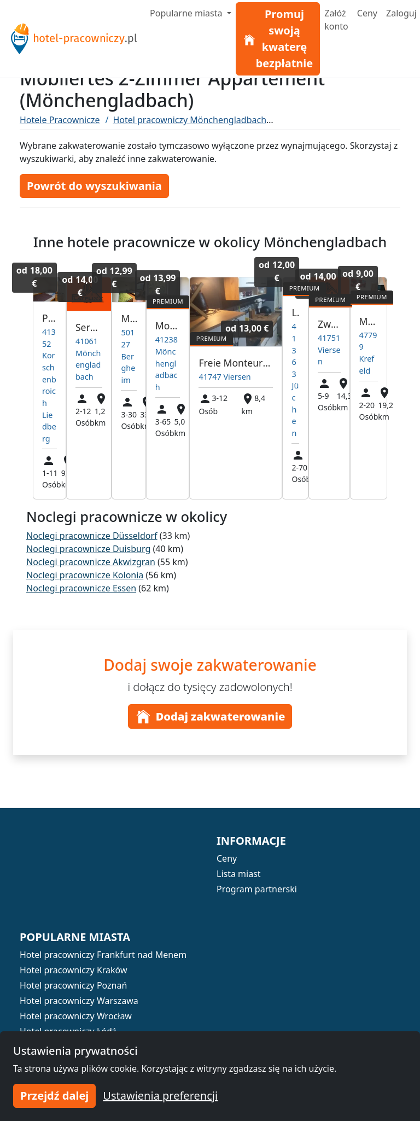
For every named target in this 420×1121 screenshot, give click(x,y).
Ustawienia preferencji (160, 1095)
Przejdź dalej (54, 1095)
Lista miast (239, 874)
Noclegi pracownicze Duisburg (88, 549)
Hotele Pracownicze (60, 120)
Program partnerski (257, 889)
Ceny (367, 13)
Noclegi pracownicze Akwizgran (90, 562)
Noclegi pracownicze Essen (81, 588)
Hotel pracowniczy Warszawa (79, 1001)
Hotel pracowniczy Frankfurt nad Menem (103, 955)
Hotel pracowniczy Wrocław (76, 1016)
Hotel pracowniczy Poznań (73, 985)
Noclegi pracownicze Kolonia (84, 575)
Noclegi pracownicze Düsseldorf (92, 536)
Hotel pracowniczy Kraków (73, 970)
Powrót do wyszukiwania (94, 185)
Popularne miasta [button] (187, 13)
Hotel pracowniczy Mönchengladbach (189, 120)
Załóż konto (336, 19)
